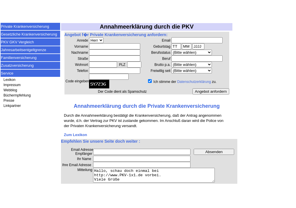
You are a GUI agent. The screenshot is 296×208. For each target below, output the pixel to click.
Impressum (12, 85)
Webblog (10, 90)
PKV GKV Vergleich (17, 42)
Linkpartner (12, 106)
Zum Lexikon (75, 135)
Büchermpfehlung (17, 95)
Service (7, 73)
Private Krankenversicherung (25, 26)
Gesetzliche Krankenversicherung (29, 34)
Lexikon (9, 80)
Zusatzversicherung (17, 65)
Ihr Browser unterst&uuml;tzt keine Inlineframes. (147, 66)
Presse (8, 101)
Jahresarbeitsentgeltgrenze (23, 50)
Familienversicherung (19, 57)
